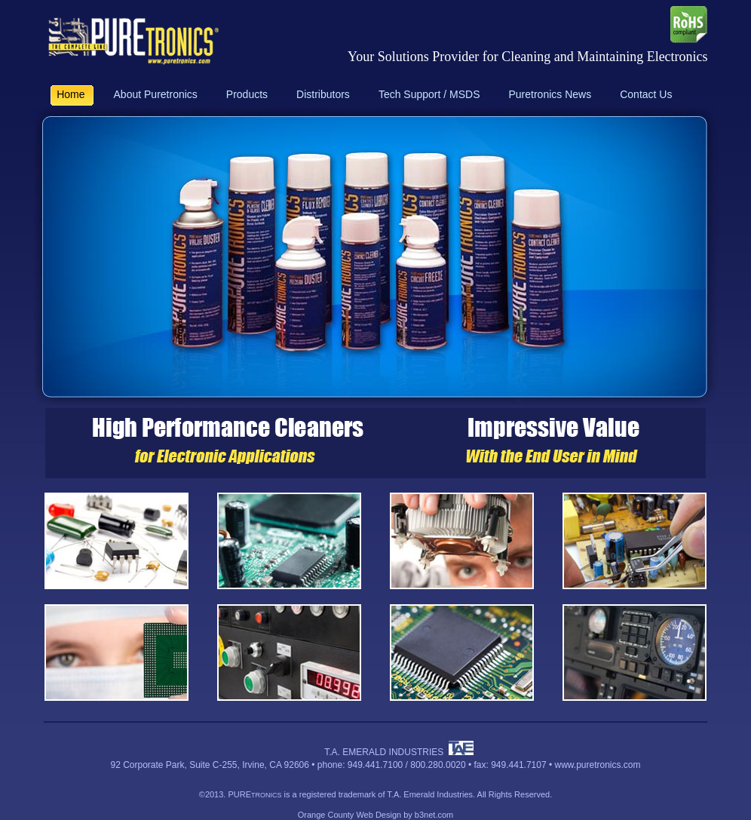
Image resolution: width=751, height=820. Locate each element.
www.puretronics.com (597, 765)
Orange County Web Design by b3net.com (375, 814)
